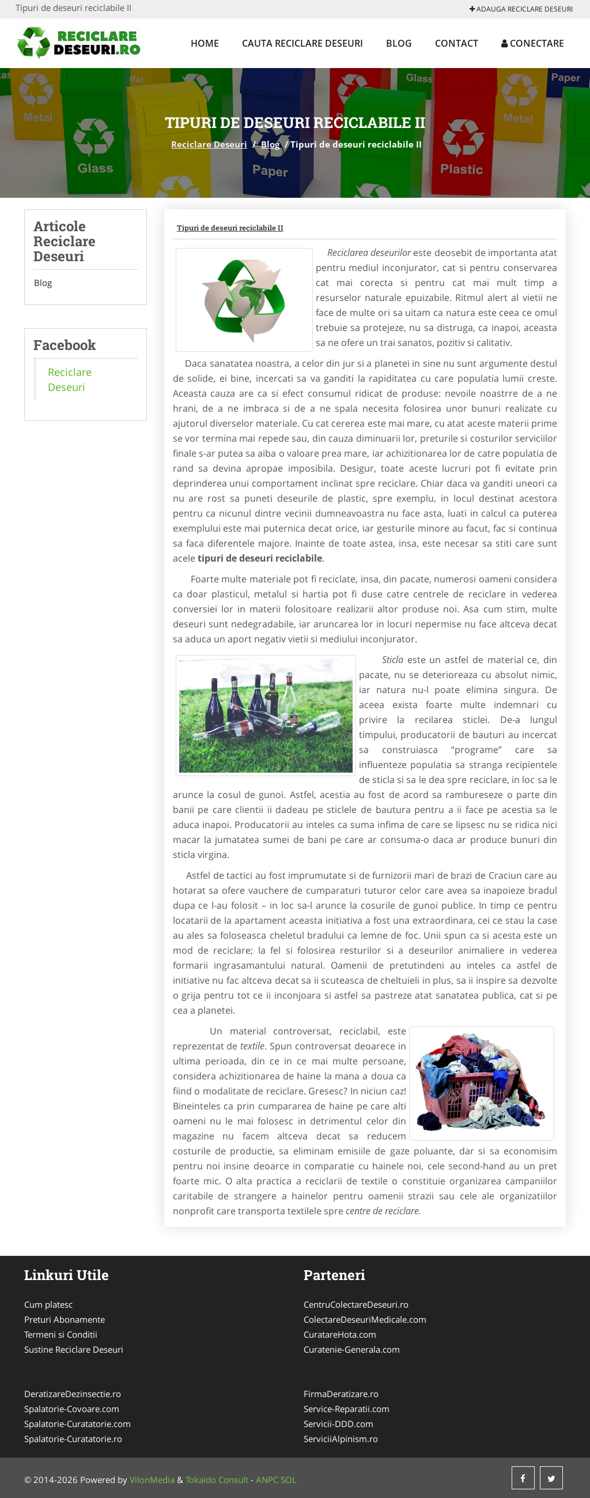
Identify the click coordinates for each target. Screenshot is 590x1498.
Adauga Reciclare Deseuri (521, 9)
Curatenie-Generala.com (352, 1349)
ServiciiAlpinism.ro (341, 1438)
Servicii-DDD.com (338, 1423)
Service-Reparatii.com (346, 1408)
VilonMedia (152, 1479)
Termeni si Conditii (60, 1334)
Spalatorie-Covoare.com (71, 1408)
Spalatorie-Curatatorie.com (77, 1423)
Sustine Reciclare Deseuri (73, 1349)
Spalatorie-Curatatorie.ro (73, 1438)
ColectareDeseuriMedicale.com (365, 1319)
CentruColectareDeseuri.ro (356, 1304)
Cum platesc (48, 1304)
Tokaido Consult (217, 1479)
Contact (456, 43)
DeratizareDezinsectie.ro (72, 1393)
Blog (399, 43)
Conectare (532, 43)
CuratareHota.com (340, 1334)
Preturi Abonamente (64, 1319)
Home (205, 43)
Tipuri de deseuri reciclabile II (230, 228)
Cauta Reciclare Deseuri (302, 43)
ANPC (267, 1479)
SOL (289, 1479)
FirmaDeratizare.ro (341, 1393)
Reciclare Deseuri (209, 144)
